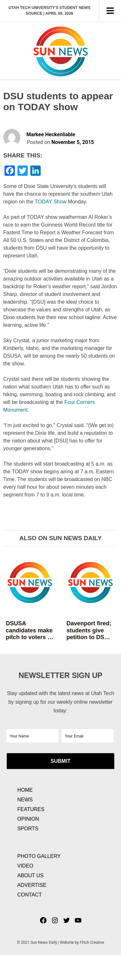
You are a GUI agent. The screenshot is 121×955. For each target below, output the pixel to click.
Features (31, 809)
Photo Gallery (39, 856)
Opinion (28, 819)
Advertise (31, 885)
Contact (29, 894)
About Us (30, 875)
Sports (28, 828)
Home (25, 790)
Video (25, 866)
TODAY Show (50, 201)
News (25, 799)
